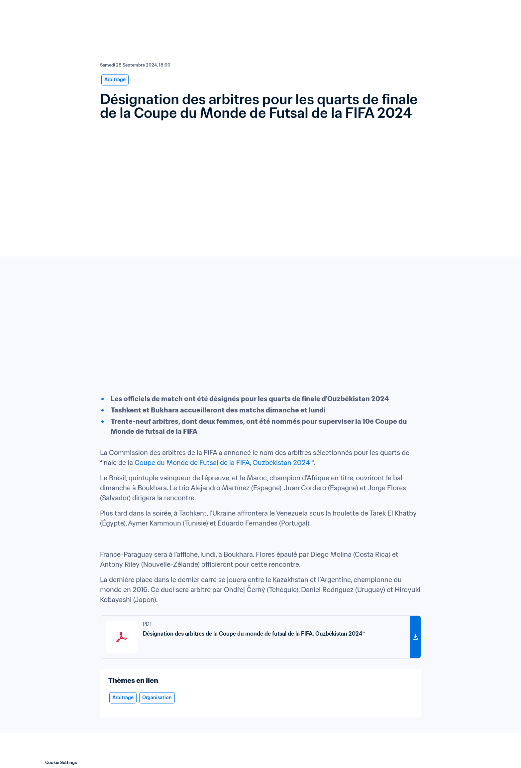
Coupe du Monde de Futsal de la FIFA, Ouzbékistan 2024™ (224, 462)
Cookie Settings (61, 762)
